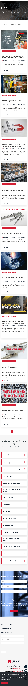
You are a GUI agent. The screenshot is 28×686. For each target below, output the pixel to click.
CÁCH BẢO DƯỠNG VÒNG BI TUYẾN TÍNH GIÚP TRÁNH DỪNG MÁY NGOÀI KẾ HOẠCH (13, 57)
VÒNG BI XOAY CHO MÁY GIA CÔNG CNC (13, 277)
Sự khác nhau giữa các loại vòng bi (12, 410)
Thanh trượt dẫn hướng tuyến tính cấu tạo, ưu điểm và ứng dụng (13, 367)
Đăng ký (14, 610)
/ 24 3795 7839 (24, 671)
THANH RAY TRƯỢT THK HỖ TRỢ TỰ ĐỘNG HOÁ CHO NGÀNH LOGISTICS (13, 101)
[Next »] (16, 431)
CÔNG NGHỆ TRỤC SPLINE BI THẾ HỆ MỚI (12, 233)
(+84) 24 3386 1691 (17, 671)
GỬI (3, 652)
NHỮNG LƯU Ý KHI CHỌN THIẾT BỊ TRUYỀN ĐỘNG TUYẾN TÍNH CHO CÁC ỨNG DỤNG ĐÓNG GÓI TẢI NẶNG (13, 190)
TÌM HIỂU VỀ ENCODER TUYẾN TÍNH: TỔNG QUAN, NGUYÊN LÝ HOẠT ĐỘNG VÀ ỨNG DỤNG (13, 322)
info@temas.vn (16, 668)
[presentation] (14, 596)
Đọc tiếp (5, 70)
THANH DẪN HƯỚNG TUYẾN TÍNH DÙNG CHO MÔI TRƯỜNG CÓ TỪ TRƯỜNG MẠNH (13, 145)
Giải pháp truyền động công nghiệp (9, 51)
